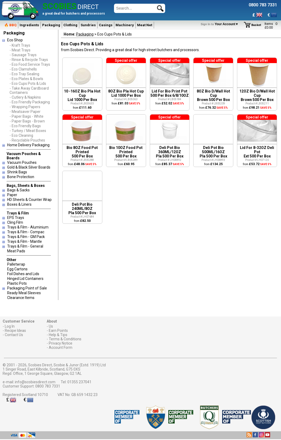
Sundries (88, 25)
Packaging (51, 25)
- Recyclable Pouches (27, 140)
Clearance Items (20, 298)
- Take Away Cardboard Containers (29, 90)
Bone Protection (20, 177)
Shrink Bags (17, 172)
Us (51, 326)
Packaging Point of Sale (27, 288)
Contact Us (14, 335)
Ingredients (29, 25)
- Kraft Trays (20, 45)
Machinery (125, 25)
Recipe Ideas (15, 330)
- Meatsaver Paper (25, 111)
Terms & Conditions (65, 339)
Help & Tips (58, 335)
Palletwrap (16, 264)
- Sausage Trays (23, 55)
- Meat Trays (20, 50)
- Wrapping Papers (25, 107)
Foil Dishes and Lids (23, 274)
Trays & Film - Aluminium (28, 227)
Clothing (70, 25)
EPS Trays (15, 217)
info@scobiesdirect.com (35, 382)
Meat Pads (16, 251)
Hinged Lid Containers (25, 278)
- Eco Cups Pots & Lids (28, 83)
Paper (12, 195)
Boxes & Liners (19, 204)
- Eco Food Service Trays (30, 64)
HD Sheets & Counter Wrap (29, 199)
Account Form (60, 347)
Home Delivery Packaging (28, 145)
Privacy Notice (60, 343)
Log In (10, 326)
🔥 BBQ (10, 25)
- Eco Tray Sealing (24, 74)
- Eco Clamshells (23, 69)
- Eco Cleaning (21, 135)
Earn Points (58, 330)
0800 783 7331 (47, 386)
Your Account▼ (220, 24)
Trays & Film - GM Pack (26, 237)
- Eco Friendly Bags (25, 126)
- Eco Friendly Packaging (30, 102)
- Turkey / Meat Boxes (28, 131)
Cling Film (15, 222)
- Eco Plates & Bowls (26, 79)
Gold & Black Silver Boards (28, 167)
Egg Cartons (17, 269)
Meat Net (144, 25)
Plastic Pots (17, 283)
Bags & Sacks (18, 190)
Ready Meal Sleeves (24, 293)
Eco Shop (15, 40)
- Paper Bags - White (26, 116)
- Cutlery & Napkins (25, 97)
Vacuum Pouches (22, 162)
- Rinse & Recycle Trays (29, 60)
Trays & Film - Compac (25, 232)
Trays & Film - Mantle (24, 241)
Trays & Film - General (25, 246)
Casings (105, 25)
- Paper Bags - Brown (27, 121)
